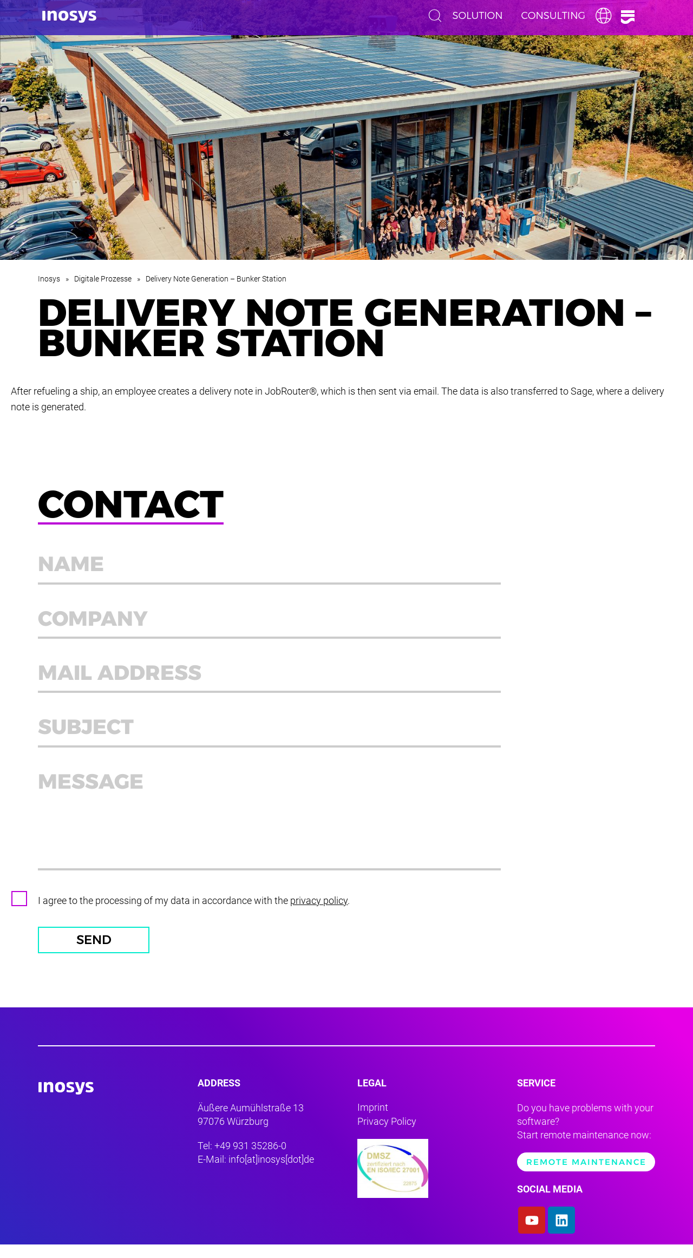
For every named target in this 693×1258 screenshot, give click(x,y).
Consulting (553, 16)
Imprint (372, 1120)
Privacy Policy (386, 1134)
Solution (478, 16)
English (606, 16)
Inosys (49, 278)
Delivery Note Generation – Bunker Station (216, 278)
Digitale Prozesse (103, 278)
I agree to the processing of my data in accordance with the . (194, 912)
